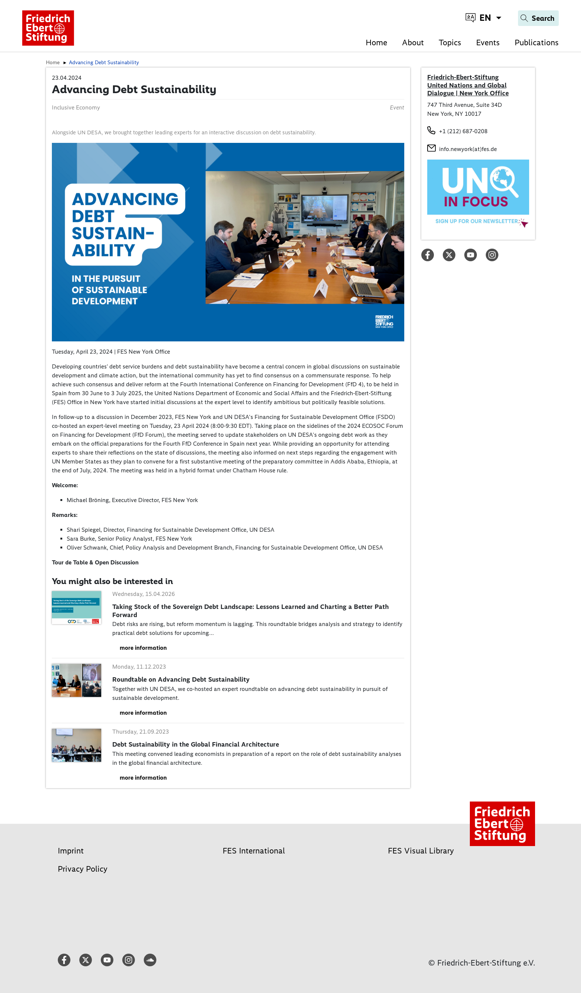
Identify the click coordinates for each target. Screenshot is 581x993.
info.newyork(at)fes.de (468, 149)
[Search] (538, 18)
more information (143, 647)
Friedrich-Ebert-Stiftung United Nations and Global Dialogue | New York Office (468, 85)
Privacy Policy (82, 869)
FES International (254, 851)
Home (376, 42)
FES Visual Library (421, 851)
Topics (450, 42)
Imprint (71, 851)
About (413, 42)
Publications (537, 42)
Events (488, 42)
